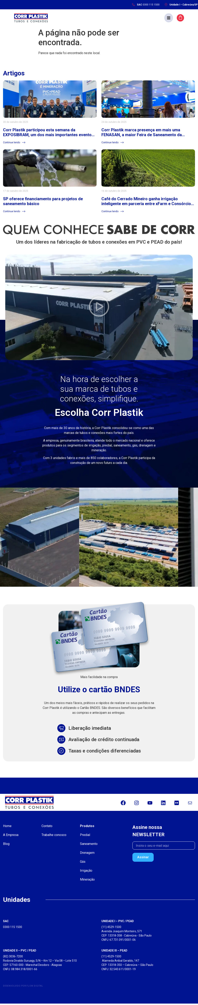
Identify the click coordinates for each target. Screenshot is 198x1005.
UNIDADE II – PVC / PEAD (19, 952)
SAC (6, 922)
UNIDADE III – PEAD (114, 952)
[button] (180, 18)
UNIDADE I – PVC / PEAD (117, 922)
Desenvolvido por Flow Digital (23, 987)
